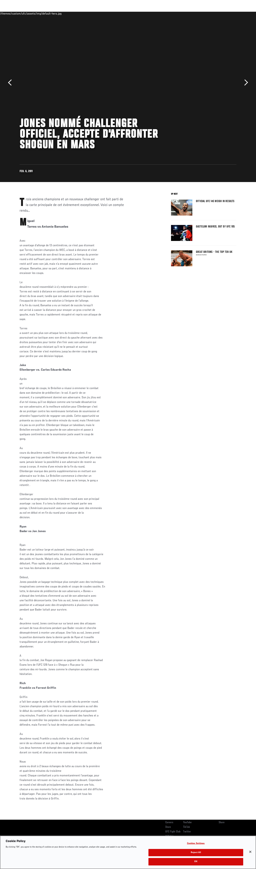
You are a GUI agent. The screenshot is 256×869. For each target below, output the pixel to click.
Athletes (46, 13)
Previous (11, 82)
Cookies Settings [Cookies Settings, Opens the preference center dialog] (196, 843)
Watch (196, 13)
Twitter (187, 831)
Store (168, 827)
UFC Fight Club (172, 831)
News (60, 13)
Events (15, 13)
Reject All (196, 852)
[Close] (250, 852)
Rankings (30, 13)
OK (195, 861)
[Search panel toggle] (238, 13)
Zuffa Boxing (212, 13)
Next (245, 82)
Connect (181, 13)
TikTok (186, 827)
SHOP (228, 13)
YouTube (187, 822)
